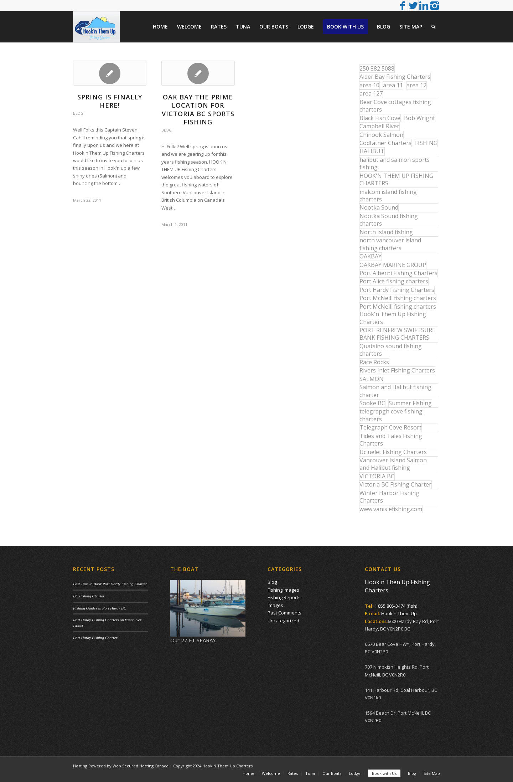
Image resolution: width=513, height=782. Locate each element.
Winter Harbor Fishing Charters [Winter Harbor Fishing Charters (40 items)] (389, 496)
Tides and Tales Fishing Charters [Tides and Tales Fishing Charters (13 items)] (390, 439)
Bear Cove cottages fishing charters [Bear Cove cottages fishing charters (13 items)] (395, 105)
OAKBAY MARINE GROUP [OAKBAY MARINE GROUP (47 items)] (392, 265)
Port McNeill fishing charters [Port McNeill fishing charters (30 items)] (397, 298)
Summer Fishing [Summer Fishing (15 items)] (410, 403)
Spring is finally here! (109, 101)
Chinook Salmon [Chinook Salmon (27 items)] (381, 135)
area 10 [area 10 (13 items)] (369, 85)
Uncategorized (283, 620)
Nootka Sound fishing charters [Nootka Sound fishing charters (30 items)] (388, 219)
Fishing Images (283, 590)
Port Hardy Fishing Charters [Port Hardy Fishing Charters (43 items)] (396, 290)
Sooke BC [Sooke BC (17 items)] (372, 403)
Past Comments (284, 612)
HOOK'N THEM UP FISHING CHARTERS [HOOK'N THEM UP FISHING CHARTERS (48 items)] (396, 179)
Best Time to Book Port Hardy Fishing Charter (110, 584)
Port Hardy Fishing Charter (95, 638)
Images (275, 605)
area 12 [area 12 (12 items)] (416, 85)
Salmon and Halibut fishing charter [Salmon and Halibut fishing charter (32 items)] (395, 390)
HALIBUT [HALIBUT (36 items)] (371, 151)
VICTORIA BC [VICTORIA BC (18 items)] (376, 476)
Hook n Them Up (399, 613)
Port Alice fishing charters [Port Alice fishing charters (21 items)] (393, 281)
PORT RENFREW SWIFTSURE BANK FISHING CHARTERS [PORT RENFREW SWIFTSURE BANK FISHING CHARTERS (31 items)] (397, 333)
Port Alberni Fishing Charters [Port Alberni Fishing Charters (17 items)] (398, 273)
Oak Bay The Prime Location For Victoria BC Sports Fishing (198, 109)
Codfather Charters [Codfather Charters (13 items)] (385, 143)
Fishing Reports (284, 597)
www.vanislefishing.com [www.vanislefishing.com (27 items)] (390, 509)
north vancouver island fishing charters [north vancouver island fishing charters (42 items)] (390, 244)
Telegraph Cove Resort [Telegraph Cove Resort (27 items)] (390, 427)
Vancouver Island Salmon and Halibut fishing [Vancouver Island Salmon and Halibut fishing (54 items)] (393, 464)
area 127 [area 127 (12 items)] (371, 93)
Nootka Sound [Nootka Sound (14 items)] (378, 207)
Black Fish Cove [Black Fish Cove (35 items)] (379, 118)
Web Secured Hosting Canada (141, 765)
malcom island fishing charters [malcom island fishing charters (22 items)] (388, 195)
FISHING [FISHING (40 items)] (426, 143)
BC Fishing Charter (88, 596)
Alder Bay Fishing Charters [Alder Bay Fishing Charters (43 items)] (394, 77)
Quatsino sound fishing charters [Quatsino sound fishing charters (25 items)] (390, 349)
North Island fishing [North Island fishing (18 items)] (386, 232)
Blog (78, 113)
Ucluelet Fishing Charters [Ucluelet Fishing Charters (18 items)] (393, 452)
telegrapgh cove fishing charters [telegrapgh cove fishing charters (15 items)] (391, 415)
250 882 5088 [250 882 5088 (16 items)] (376, 68)
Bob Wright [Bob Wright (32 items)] (419, 118)
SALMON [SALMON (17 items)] (371, 379)
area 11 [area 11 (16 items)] (393, 85)
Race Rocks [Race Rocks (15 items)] (374, 362)
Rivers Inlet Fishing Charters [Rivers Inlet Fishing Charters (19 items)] (397, 370)
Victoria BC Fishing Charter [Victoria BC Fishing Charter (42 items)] (395, 484)
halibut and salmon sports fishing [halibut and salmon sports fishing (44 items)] (394, 163)
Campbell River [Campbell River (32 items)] (379, 126)
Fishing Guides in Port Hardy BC (99, 608)
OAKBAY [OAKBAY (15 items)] (370, 256)
